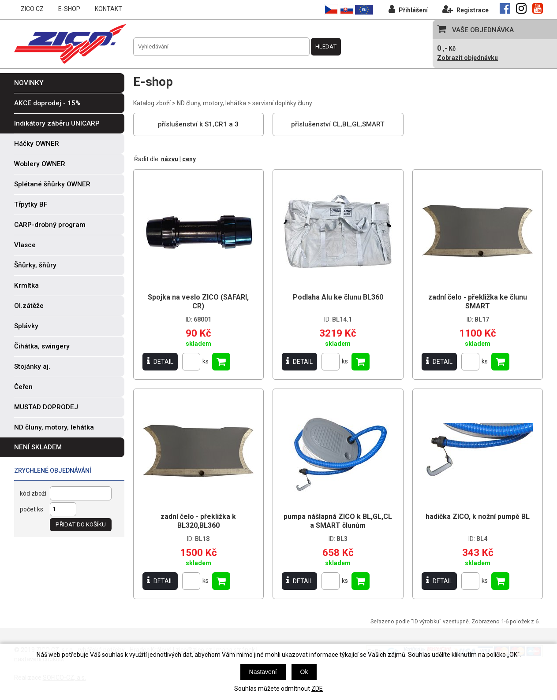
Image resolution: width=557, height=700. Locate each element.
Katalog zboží (152, 103)
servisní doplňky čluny (282, 103)
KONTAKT (108, 8)
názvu (169, 159)
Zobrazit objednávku (467, 57)
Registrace (465, 9)
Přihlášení (408, 9)
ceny (189, 159)
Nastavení (263, 671)
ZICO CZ (32, 8)
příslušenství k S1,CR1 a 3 (198, 124)
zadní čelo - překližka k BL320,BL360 (198, 521)
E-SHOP (69, 8)
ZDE (317, 688)
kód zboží (33, 493)
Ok (304, 671)
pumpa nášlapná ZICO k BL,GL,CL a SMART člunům (338, 521)
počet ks (31, 509)
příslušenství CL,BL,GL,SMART (338, 124)
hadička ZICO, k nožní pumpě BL (478, 516)
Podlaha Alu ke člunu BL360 (338, 297)
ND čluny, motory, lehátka (211, 103)
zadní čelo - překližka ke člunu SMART (477, 301)
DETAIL (160, 361)
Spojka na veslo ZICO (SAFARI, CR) (198, 301)
